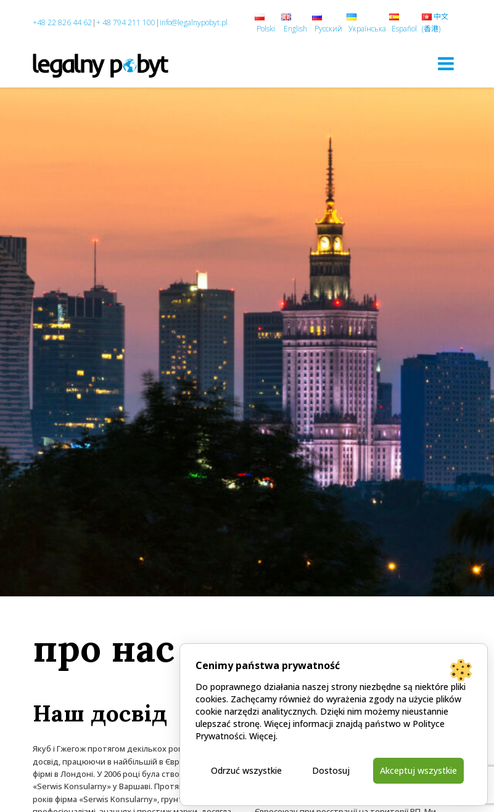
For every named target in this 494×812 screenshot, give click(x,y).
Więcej (262, 736)
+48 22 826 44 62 (62, 22)
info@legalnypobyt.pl (194, 22)
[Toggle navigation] (446, 63)
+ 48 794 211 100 (125, 22)
